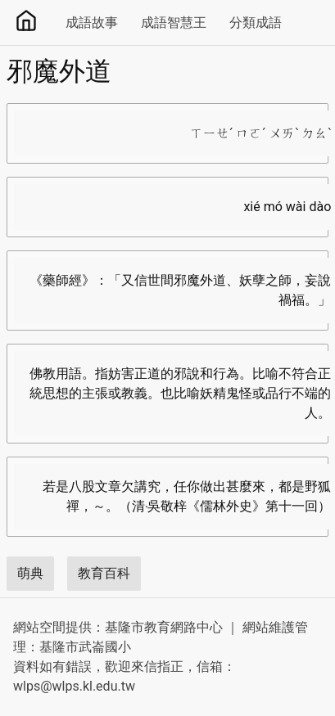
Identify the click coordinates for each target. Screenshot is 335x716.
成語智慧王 (173, 22)
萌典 (30, 573)
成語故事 (92, 22)
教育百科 (104, 573)
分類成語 (255, 22)
